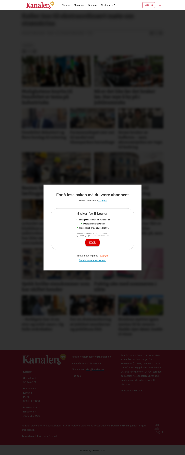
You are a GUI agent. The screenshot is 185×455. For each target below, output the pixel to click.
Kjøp (92, 242)
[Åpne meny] (160, 5)
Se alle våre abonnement (92, 260)
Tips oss (92, 5)
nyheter (28, 45)
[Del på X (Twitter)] (156, 33)
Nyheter (66, 5)
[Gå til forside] (40, 5)
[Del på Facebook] (151, 33)
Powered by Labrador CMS (92, 451)
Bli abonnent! (107, 5)
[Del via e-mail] (161, 33)
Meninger (79, 5)
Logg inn (149, 5)
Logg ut (159, 432)
